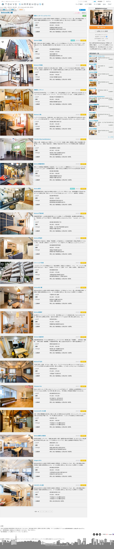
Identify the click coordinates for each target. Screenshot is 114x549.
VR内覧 (72, 40)
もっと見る (110, 137)
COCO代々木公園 (38, 485)
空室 (84, 15)
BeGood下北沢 (38, 361)
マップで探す (79, 4)
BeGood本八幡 (38, 287)
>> (51, 511)
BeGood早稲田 (38, 238)
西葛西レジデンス (38, 90)
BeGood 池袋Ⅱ (38, 40)
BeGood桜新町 (38, 312)
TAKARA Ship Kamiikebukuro (42, 139)
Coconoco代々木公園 (40, 411)
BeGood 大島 (37, 114)
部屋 (12, 9)
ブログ (109, 4)
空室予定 (83, 40)
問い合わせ (101, 27)
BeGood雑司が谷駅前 (40, 435)
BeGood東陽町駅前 (39, 164)
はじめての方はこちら (59, 539)
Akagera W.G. (38, 460)
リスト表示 (77, 12)
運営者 (21, 9)
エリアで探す (88, 4)
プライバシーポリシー (16, 539)
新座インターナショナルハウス (42, 15)
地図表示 (84, 12)
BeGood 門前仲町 (39, 213)
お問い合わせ (35, 539)
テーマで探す (97, 4)
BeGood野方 (37, 188)
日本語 (105, 534)
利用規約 (7, 539)
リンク (23, 539)
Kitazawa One (38, 386)
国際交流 (72, 188)
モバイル (28, 539)
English (111, 534)
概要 (4, 9)
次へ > (47, 511)
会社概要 (2, 539)
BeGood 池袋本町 (39, 337)
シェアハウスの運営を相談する (46, 539)
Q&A (104, 4)
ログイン (108, 1)
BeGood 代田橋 (38, 65)
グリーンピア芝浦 (38, 262)
